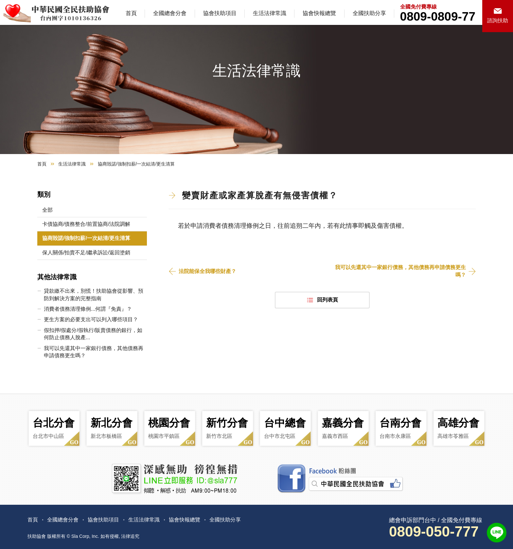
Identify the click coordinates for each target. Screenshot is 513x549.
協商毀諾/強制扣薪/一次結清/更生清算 (86, 238)
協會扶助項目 (220, 13)
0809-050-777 (434, 531)
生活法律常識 (269, 13)
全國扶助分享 (369, 13)
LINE (496, 532)
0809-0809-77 (437, 16)
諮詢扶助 (497, 20)
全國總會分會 (169, 13)
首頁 (131, 13)
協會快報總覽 (319, 13)
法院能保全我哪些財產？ (207, 271)
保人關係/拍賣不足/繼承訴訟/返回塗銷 (86, 252)
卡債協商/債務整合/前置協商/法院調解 (86, 224)
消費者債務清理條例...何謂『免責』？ (88, 309)
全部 (47, 210)
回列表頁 (327, 300)
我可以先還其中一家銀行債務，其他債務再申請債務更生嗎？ (400, 271)
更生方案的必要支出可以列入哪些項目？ (91, 319)
